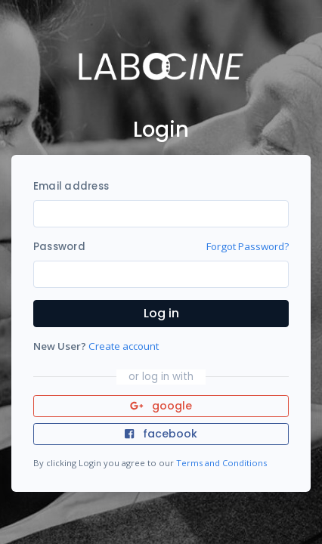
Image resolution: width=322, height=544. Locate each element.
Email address (71, 186)
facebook (161, 433)
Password (59, 247)
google (161, 405)
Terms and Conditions (221, 462)
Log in (161, 313)
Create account (123, 346)
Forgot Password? (247, 246)
